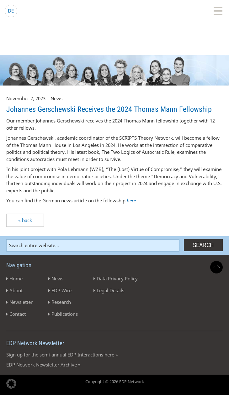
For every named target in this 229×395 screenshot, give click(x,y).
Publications (64, 314)
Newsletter (21, 302)
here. (132, 200)
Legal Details (110, 290)
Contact (17, 314)
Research (61, 302)
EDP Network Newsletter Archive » (43, 364)
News (57, 278)
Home (16, 278)
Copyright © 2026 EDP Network (114, 381)
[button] (11, 383)
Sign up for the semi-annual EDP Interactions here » (62, 354)
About (16, 290)
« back (25, 220)
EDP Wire (61, 290)
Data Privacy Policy (117, 278)
